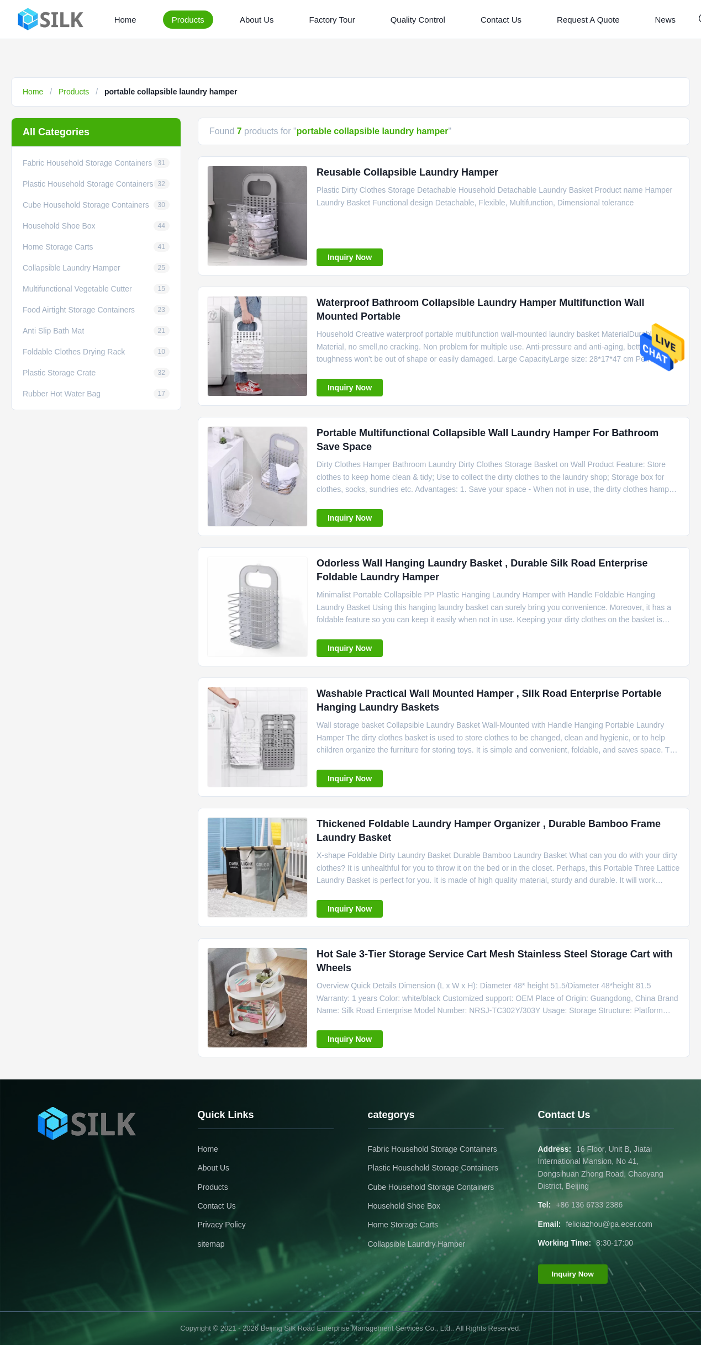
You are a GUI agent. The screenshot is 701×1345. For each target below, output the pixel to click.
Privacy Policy (222, 1224)
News (665, 19)
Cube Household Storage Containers (431, 1187)
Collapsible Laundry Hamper (417, 1244)
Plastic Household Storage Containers (433, 1167)
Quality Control (418, 19)
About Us (257, 19)
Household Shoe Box (404, 1205)
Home (125, 19)
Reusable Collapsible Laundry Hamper (407, 172)
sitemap (211, 1244)
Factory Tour (332, 19)
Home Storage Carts (403, 1224)
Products (188, 19)
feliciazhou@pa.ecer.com (609, 1224)
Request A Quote (588, 19)
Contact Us (501, 19)
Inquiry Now (350, 257)
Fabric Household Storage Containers (432, 1149)
